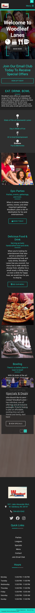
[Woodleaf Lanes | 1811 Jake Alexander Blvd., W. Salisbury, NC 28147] (5, 5)
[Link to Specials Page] (15, 311)
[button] (21, 319)
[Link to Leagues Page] (17, 406)
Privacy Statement (21, 610)
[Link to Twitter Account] (11, 518)
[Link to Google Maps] (18, 507)
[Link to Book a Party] (17, 48)
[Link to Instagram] (23, 518)
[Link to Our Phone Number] (19, 511)
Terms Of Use (30, 610)
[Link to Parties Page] (17, 221)
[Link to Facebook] (17, 518)
